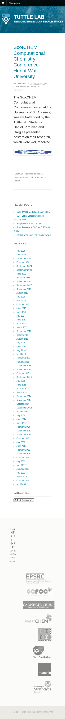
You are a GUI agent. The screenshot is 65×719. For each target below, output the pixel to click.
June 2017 (21, 320)
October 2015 (22, 373)
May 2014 (21, 423)
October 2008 (22, 480)
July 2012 (20, 461)
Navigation (14, 3)
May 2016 (21, 350)
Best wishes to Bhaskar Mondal (28, 174)
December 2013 (23, 431)
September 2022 (24, 285)
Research (19, 90)
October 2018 (22, 304)
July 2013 (20, 442)
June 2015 (21, 385)
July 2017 (20, 316)
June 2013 (21, 446)
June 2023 (21, 274)
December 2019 (23, 289)
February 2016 (23, 358)
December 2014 (23, 396)
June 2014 (21, 419)
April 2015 (21, 388)
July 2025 (20, 251)
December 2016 (23, 331)
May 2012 (21, 465)
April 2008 (21, 484)
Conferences (21, 86)
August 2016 (22, 339)
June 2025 (21, 254)
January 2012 (22, 469)
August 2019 (22, 293)
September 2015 (24, 377)
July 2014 (20, 415)
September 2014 (24, 408)
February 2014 (23, 427)
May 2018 (21, 312)
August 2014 (22, 411)
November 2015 (23, 369)
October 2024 (22, 262)
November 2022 (23, 281)
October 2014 (22, 404)
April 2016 (21, 354)
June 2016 (21, 346)
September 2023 (24, 270)
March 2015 (21, 392)
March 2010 (21, 476)
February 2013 (23, 450)
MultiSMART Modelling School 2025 (33, 212)
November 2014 (23, 400)
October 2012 (22, 457)
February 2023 (23, 277)
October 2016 (22, 335)
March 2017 (21, 327)
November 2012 (23, 453)
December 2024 (23, 258)
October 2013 (22, 438)
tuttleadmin (21, 83)
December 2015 (23, 365)
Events (35, 86)
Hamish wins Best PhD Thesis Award (33, 235)
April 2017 (21, 323)
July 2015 (20, 381)
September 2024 (24, 266)
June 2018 (21, 308)
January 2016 (22, 362)
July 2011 (20, 473)
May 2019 (21, 300)
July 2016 (20, 342)
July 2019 (20, 297)
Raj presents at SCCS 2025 (29, 223)
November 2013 (23, 434)
